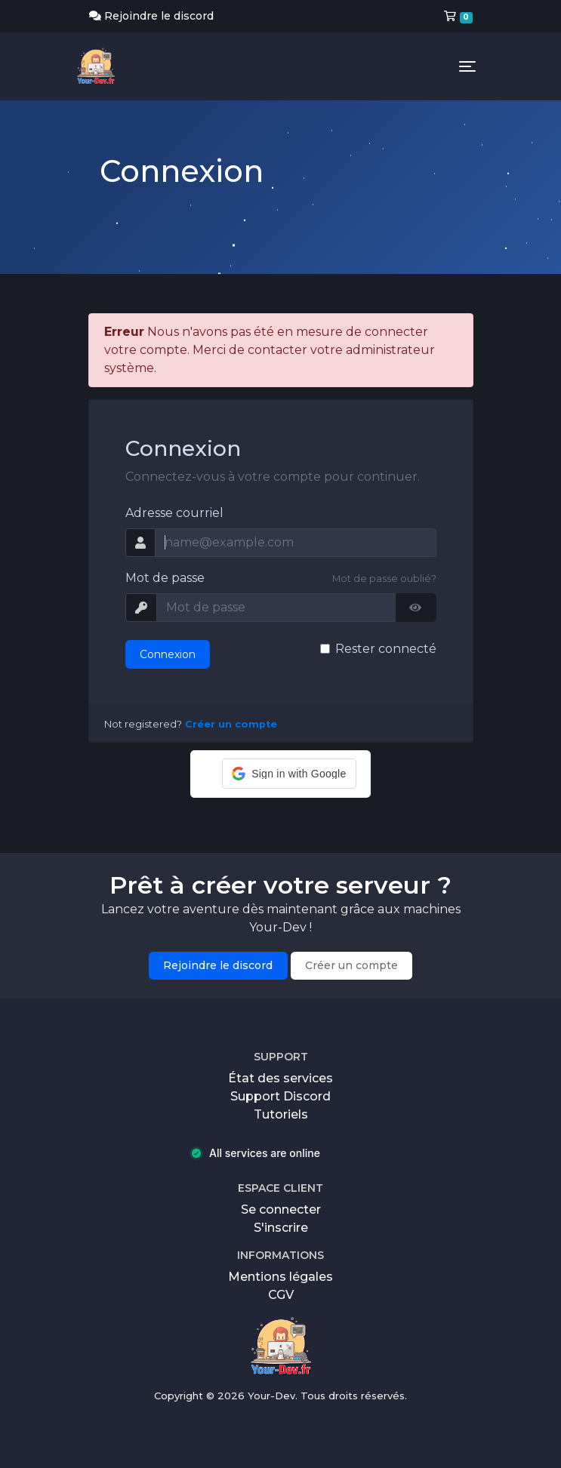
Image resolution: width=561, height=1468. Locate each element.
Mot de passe (165, 578)
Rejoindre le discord (151, 16)
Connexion (168, 654)
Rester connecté (385, 649)
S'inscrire (281, 1227)
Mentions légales (280, 1276)
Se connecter (281, 1209)
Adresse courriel (174, 513)
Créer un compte (231, 724)
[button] (289, 774)
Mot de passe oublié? (384, 578)
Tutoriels (281, 1114)
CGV (281, 1295)
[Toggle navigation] (467, 66)
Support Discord (280, 1096)
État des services (280, 1078)
